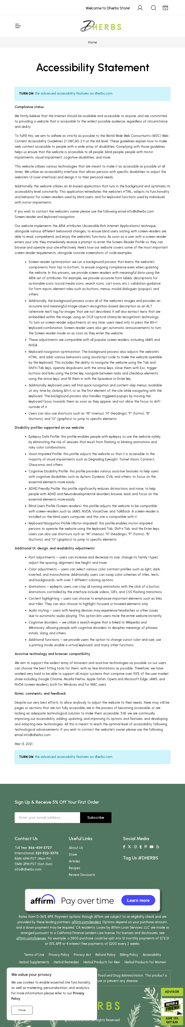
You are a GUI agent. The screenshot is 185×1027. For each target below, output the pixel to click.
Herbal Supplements (34, 962)
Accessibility (152, 955)
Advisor (172, 992)
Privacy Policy (59, 955)
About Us (76, 848)
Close (22, 1010)
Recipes (74, 868)
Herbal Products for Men (101, 962)
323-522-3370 (46, 853)
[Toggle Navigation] (18, 26)
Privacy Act (82, 955)
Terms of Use (34, 955)
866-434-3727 (40, 848)
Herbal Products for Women (145, 962)
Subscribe (95, 817)
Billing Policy (129, 955)
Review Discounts (82, 875)
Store (73, 854)
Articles (74, 861)
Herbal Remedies (66, 962)
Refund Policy (105, 955)
